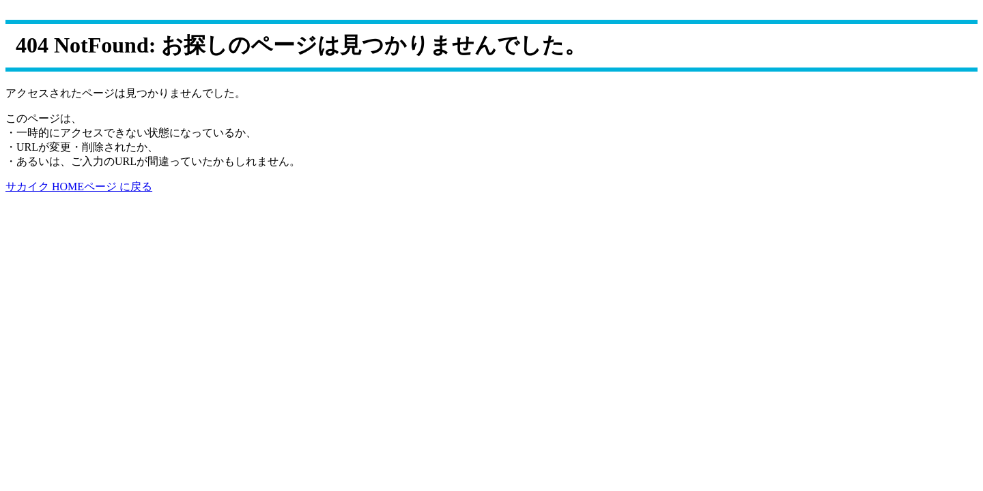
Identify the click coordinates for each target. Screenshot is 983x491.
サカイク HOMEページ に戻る (78, 186)
